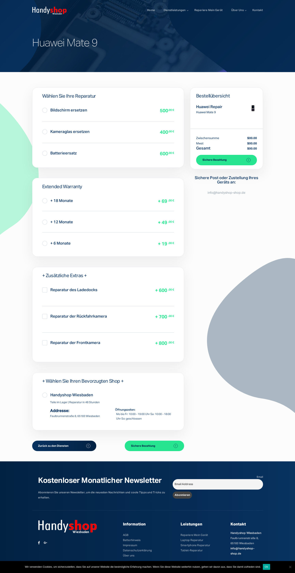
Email (260, 477)
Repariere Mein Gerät (194, 535)
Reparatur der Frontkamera (71, 342)
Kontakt (257, 10)
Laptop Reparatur (192, 540)
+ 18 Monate (57, 200)
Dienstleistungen (175, 10)
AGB (126, 535)
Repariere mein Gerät (208, 10)
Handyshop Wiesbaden (67, 395)
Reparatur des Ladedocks (69, 290)
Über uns (237, 10)
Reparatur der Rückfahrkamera (74, 316)
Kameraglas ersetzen (66, 131)
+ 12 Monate (57, 222)
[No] (290, 567)
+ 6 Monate (56, 243)
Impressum (130, 545)
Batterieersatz (59, 153)
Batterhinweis (132, 540)
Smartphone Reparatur (195, 545)
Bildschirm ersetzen (64, 110)
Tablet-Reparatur (192, 550)
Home (151, 10)
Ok (266, 566)
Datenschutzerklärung (137, 550)
